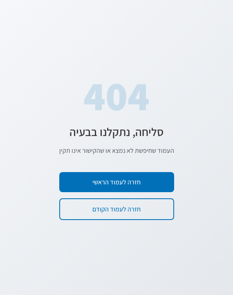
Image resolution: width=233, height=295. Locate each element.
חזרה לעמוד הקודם (116, 209)
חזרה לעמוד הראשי (116, 182)
